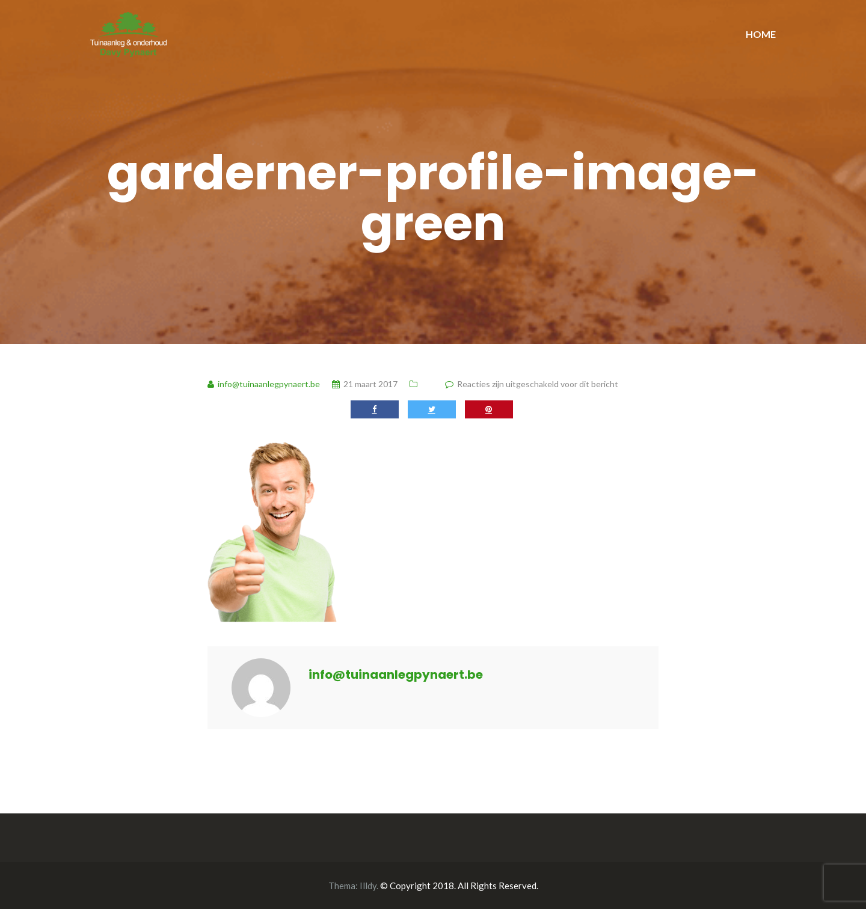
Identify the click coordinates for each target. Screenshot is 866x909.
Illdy (368, 885)
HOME (761, 34)
